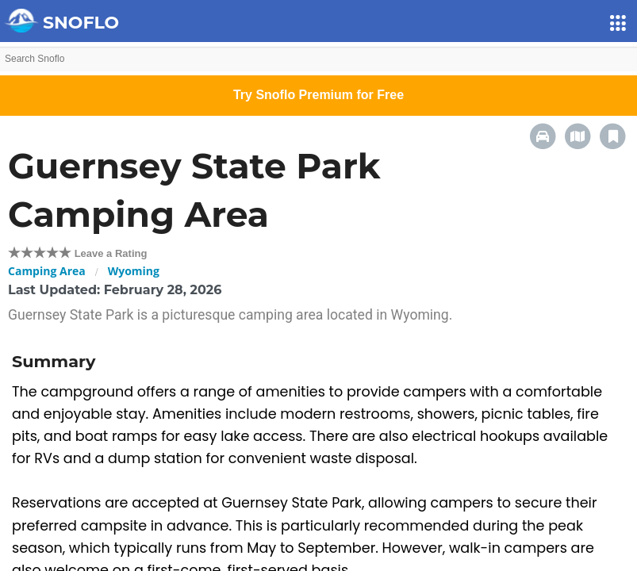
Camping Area (47, 270)
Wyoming (133, 270)
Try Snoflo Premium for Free (318, 95)
